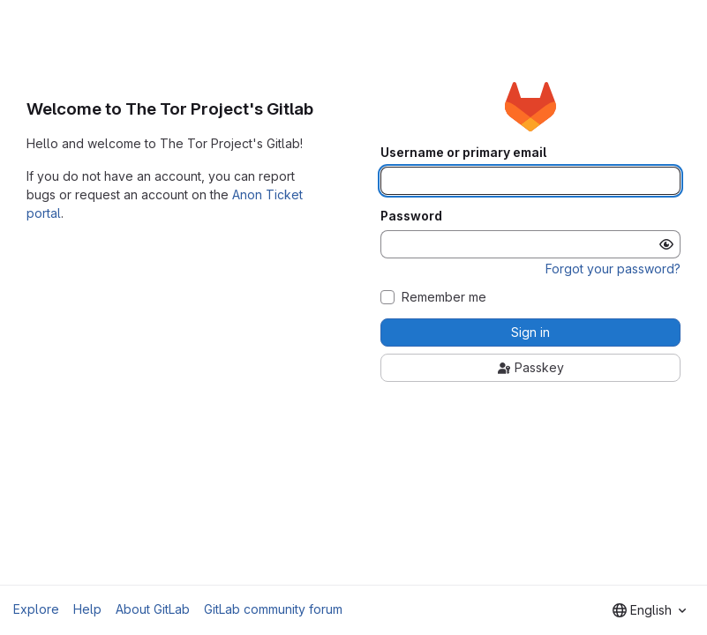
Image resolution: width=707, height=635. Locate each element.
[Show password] (666, 244)
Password (411, 216)
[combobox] (649, 610)
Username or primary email (463, 153)
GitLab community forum (273, 608)
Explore (36, 608)
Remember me (444, 297)
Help (87, 608)
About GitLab (153, 608)
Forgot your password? (613, 268)
